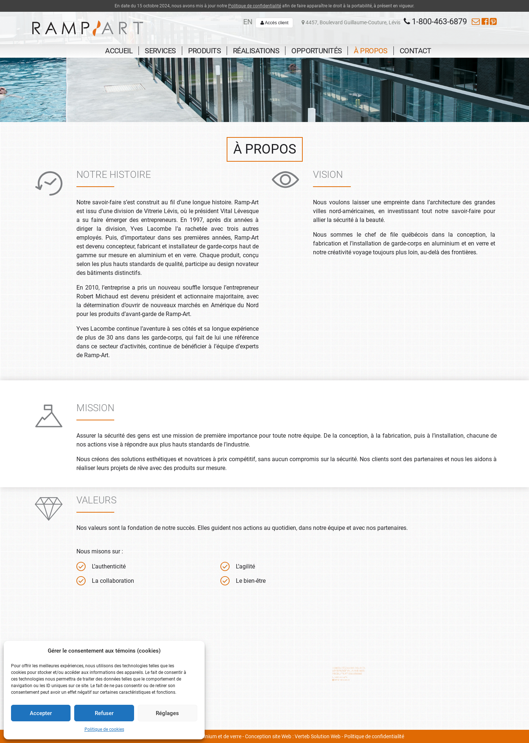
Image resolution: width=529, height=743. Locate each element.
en (247, 21)
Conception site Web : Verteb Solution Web (293, 736)
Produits (204, 50)
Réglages (167, 713)
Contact (415, 50)
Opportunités (316, 50)
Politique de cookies (104, 729)
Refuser (104, 713)
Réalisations (256, 50)
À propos (370, 50)
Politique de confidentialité (254, 5)
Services (160, 50)
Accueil (119, 50)
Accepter (41, 713)
